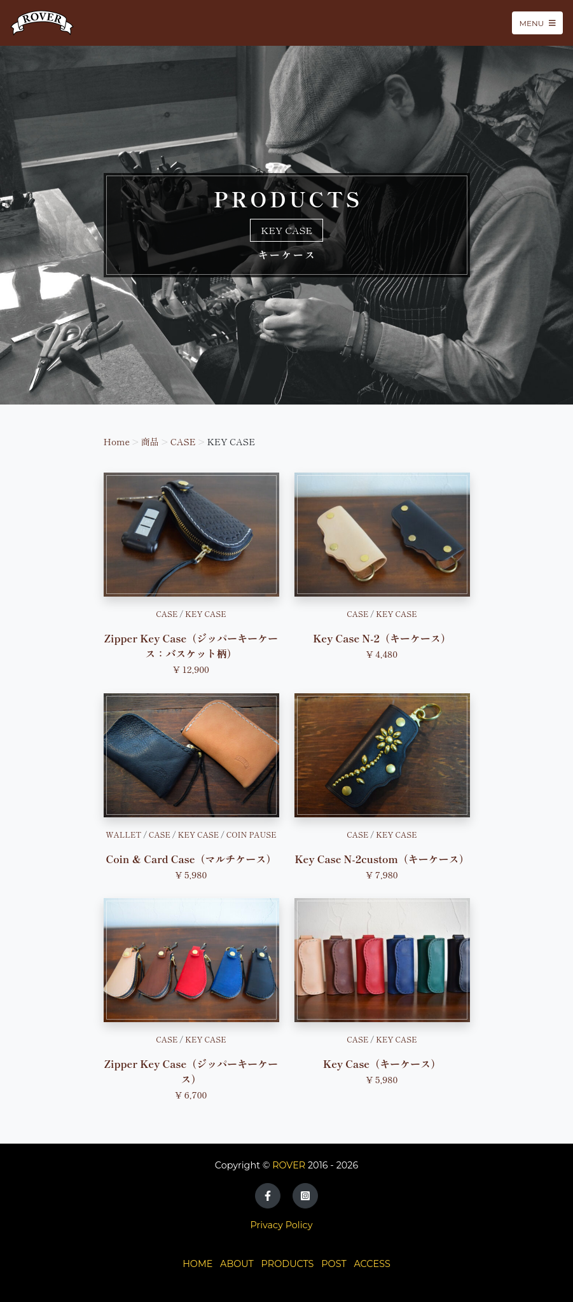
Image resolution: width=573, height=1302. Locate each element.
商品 (150, 441)
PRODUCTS (287, 1264)
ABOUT (237, 1264)
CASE (183, 441)
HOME (197, 1264)
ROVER (288, 1165)
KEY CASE (205, 613)
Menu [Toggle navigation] (537, 22)
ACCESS (372, 1264)
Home (117, 441)
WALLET (123, 834)
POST (333, 1264)
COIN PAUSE (251, 834)
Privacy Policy (282, 1225)
